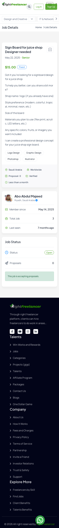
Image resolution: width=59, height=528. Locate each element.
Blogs (16, 392)
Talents (17, 366)
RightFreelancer (45, 519)
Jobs (15, 346)
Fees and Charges (23, 425)
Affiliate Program (22, 372)
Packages (18, 379)
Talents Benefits (22, 504)
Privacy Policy (21, 432)
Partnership (20, 445)
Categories (19, 352)
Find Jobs (18, 491)
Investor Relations (23, 458)
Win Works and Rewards (26, 339)
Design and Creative (19, 14)
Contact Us (19, 386)
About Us (18, 412)
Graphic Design (33, 147)
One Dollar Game (22, 399)
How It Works (20, 418)
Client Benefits (21, 498)
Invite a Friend (21, 451)
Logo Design (14, 147)
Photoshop (13, 153)
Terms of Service (22, 438)
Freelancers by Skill (24, 484)
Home (38, 22)
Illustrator (30, 153)
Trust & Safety (21, 465)
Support (17, 471)
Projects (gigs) (21, 359)
